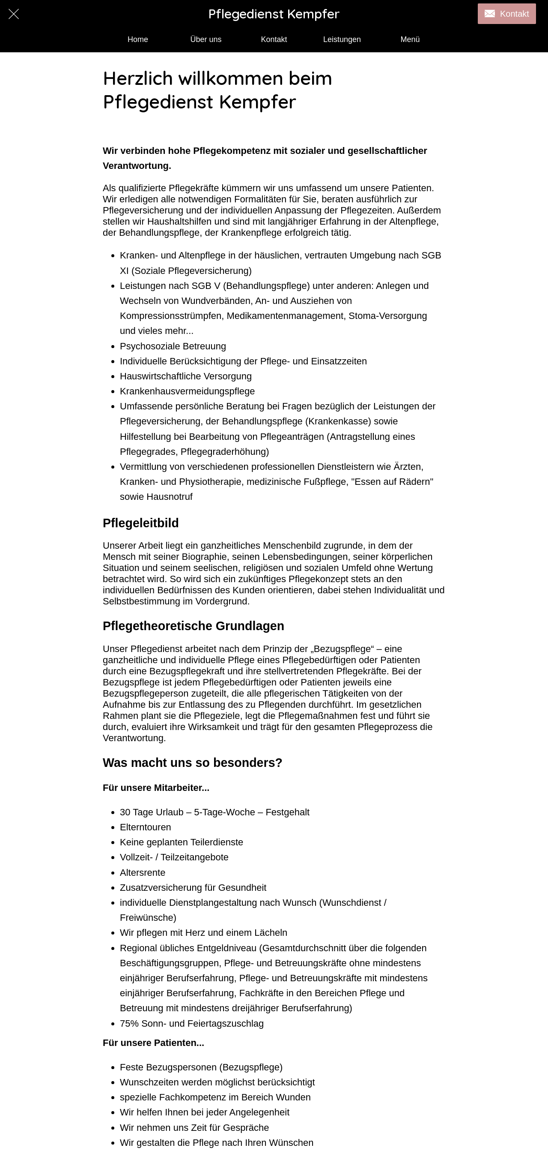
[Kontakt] (507, 13)
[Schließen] (14, 14)
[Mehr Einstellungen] (410, 39)
